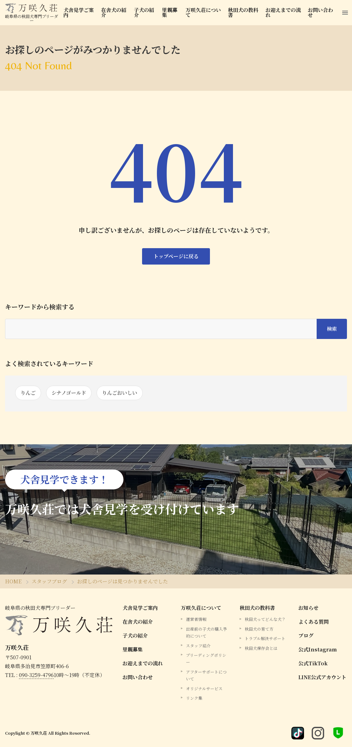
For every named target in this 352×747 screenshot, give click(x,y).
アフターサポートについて (206, 675)
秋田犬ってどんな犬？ (265, 619)
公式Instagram (317, 649)
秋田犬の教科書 (243, 12)
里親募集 (169, 12)
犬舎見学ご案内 (78, 12)
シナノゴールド (68, 392)
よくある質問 (313, 621)
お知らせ (308, 607)
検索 (332, 328)
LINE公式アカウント (322, 677)
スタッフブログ (49, 581)
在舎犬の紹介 (113, 12)
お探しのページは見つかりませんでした (122, 581)
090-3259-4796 (36, 675)
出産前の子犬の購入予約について (206, 632)
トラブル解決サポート (265, 638)
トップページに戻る (176, 256)
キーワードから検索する (40, 306)
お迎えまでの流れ (283, 12)
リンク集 (194, 698)
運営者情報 (196, 619)
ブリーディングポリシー (206, 658)
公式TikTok (313, 663)
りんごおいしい (119, 392)
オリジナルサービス (204, 689)
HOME (13, 581)
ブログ (305, 635)
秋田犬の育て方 (259, 629)
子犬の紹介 (144, 12)
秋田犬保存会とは (261, 648)
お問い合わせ (320, 12)
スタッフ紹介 (198, 646)
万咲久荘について (203, 12)
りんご (28, 392)
